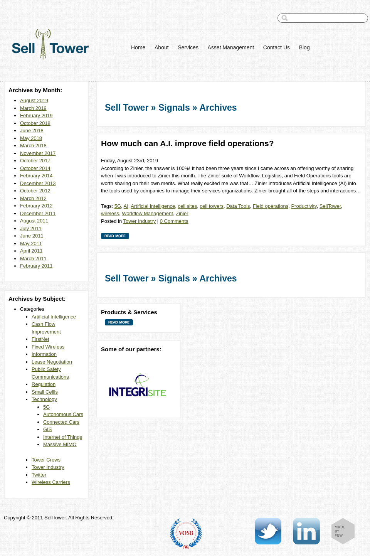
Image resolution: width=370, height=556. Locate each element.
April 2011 (31, 251)
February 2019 (36, 115)
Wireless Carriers (51, 482)
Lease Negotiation (52, 362)
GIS (47, 429)
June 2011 (32, 236)
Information (44, 354)
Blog (304, 47)
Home (138, 47)
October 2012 (35, 191)
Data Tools (238, 206)
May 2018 (31, 138)
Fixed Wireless (48, 347)
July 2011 (31, 228)
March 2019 (33, 108)
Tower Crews (46, 460)
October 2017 (35, 160)
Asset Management (231, 47)
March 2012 (33, 198)
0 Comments (174, 221)
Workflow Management (147, 213)
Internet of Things (62, 437)
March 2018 (33, 145)
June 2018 (32, 130)
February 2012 (36, 206)
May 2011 (31, 243)
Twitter (39, 475)
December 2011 (38, 213)
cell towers (212, 206)
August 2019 (34, 100)
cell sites (187, 206)
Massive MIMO (60, 444)
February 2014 (36, 176)
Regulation (44, 384)
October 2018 (35, 123)
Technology (44, 399)
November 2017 (38, 153)
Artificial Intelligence (54, 317)
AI (126, 206)
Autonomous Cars (63, 414)
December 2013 (38, 183)
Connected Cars (61, 422)
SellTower (330, 206)
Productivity (303, 206)
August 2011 (34, 221)
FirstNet (40, 339)
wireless (110, 213)
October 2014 (35, 168)
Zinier (182, 213)
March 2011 (33, 258)
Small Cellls (45, 392)
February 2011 (36, 266)
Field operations (271, 206)
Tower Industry (48, 467)
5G (46, 407)
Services (188, 47)
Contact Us (276, 47)
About (162, 47)
